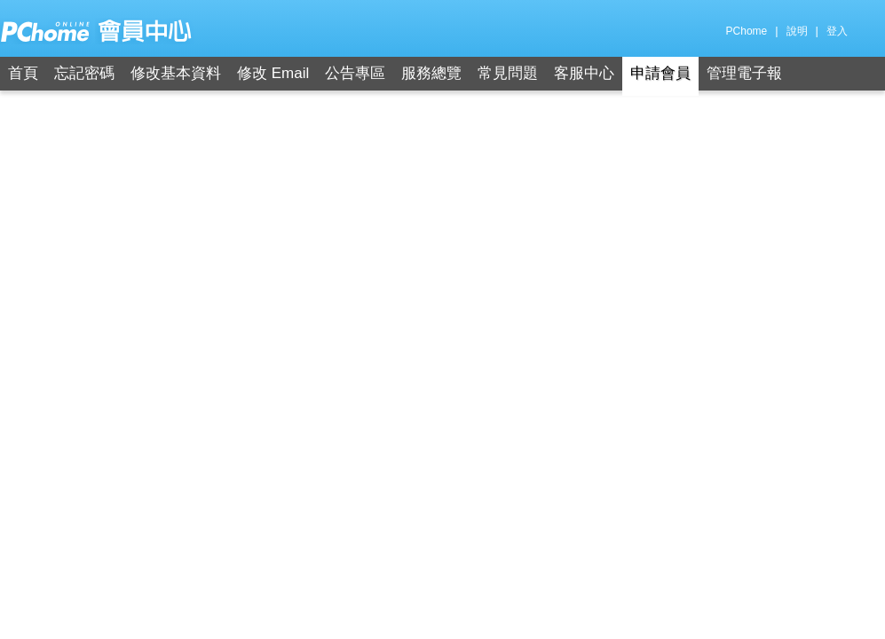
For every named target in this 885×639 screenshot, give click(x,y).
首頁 (23, 73)
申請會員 (660, 73)
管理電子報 (744, 73)
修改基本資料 (175, 73)
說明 (797, 31)
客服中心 (584, 73)
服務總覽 (431, 73)
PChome (747, 31)
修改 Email (273, 73)
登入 (837, 31)
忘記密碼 (84, 73)
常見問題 (508, 73)
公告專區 (355, 73)
